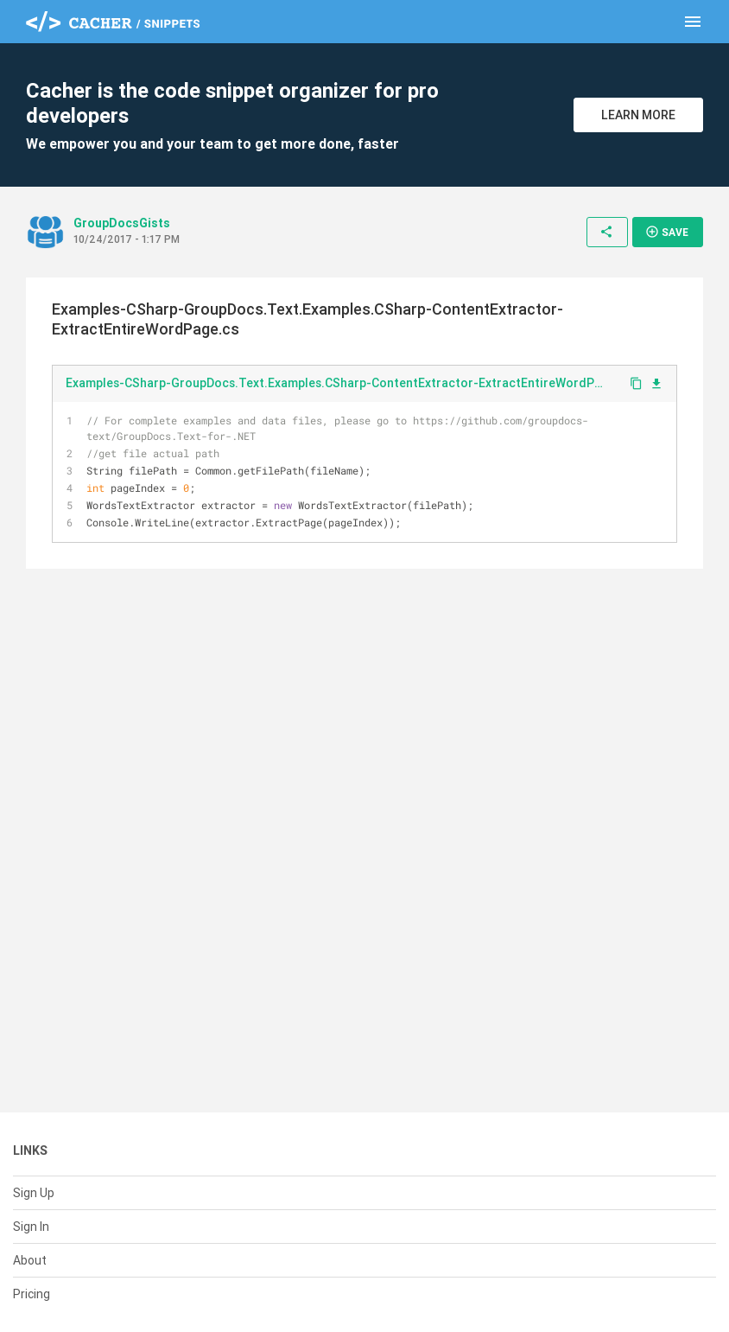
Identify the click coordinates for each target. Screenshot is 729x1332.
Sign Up (33, 1193)
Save (666, 232)
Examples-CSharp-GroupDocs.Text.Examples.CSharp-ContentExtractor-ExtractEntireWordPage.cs (341, 383)
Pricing (31, 1294)
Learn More (638, 115)
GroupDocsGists (121, 223)
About (30, 1260)
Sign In (31, 1226)
